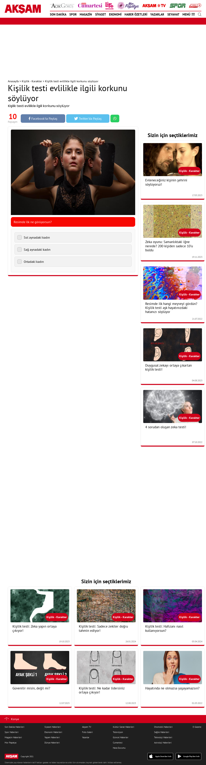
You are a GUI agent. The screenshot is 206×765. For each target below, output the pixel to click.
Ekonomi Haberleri (53, 732)
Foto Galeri (87, 732)
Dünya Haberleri (52, 742)
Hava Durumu (119, 747)
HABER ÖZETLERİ (136, 14)
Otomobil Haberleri (163, 727)
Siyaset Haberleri (52, 727)
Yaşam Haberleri (52, 737)
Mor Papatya (10, 742)
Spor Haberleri (12, 732)
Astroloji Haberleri (163, 742)
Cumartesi (118, 742)
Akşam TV (86, 727)
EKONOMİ (115, 14)
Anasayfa (13, 81)
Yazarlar (85, 737)
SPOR (73, 14)
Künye (15, 719)
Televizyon (118, 732)
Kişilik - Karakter (32, 81)
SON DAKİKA (58, 14)
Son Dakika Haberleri (14, 727)
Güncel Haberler (120, 737)
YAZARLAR (157, 14)
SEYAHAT (173, 14)
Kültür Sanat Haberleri (123, 727)
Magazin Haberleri (13, 737)
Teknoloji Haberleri (163, 737)
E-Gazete (197, 727)
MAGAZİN (86, 14)
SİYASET (100, 14)
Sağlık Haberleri (161, 732)
